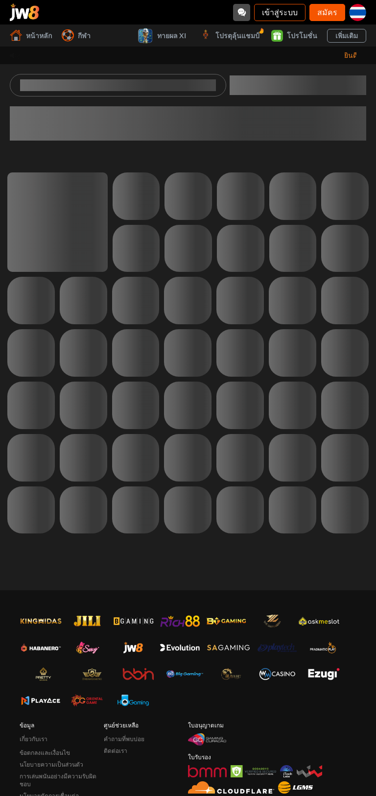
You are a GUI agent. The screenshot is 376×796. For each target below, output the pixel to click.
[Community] (241, 12)
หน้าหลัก (31, 35)
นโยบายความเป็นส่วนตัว (51, 764)
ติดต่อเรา (115, 750)
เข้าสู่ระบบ (280, 12)
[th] (357, 12)
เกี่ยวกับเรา (33, 739)
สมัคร (327, 12)
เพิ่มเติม (346, 35)
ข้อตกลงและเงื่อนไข (45, 752)
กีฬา (76, 35)
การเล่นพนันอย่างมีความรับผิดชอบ (58, 780)
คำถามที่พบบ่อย (124, 739)
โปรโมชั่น (294, 36)
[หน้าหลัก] (24, 12)
